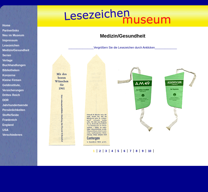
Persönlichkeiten (13, 109)
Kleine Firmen (11, 80)
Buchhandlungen (14, 65)
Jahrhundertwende (15, 105)
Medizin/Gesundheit (15, 50)
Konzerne (8, 75)
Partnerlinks (10, 30)
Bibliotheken (10, 70)
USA (5, 129)
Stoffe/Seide (10, 115)
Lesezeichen (10, 45)
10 (149, 151)
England (8, 124)
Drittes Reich (11, 95)
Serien (6, 55)
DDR (5, 100)
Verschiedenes (12, 134)
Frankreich (9, 119)
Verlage (7, 60)
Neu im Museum (13, 35)
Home (6, 25)
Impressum (10, 40)
